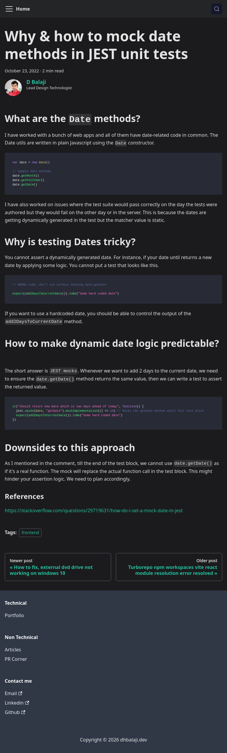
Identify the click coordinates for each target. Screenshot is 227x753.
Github (15, 712)
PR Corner (16, 659)
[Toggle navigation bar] (9, 8)
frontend (30, 532)
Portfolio (14, 615)
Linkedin (17, 703)
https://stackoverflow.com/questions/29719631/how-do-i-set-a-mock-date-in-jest (94, 510)
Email (13, 693)
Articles (13, 649)
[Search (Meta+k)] (216, 8)
